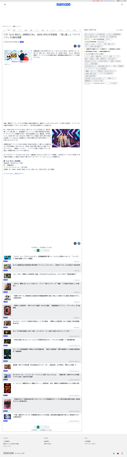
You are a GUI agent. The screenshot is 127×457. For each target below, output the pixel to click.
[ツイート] (75, 46)
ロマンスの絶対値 (101, 68)
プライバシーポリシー (90, 443)
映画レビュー (111, 78)
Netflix (87, 39)
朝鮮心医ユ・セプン (101, 56)
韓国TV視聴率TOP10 (105, 51)
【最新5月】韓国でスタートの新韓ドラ (96, 49)
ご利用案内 (6, 441)
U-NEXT (87, 44)
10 (53, 250)
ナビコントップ (6, 26)
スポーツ (60, 30)
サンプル (87, 83)
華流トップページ (90, 71)
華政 (92, 56)
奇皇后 (92, 58)
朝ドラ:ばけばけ (89, 34)
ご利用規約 (87, 441)
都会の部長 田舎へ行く (104, 66)
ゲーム (68, 30)
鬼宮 (86, 58)
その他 (74, 30)
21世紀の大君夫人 (103, 61)
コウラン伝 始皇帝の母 (106, 73)
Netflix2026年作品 (99, 39)
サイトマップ (7, 446)
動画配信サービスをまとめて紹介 (94, 80)
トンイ (87, 56)
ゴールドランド (89, 68)
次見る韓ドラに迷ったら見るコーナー (95, 78)
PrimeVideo (101, 41)
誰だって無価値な (118, 66)
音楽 (43, 30)
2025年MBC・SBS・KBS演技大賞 (108, 36)
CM (47, 30)
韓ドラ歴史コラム (109, 44)
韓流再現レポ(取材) (114, 49)
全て (9, 30)
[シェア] (79, 46)
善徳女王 (103, 58)
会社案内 (46, 441)
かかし (87, 63)
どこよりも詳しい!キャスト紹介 (94, 54)
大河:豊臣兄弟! (101, 34)
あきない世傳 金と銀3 (91, 36)
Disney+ (108, 39)
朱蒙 (97, 58)
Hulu (100, 44)
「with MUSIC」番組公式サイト (14, 173)
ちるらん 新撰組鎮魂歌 (114, 34)
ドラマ (20, 30)
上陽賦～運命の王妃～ (91, 73)
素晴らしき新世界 (115, 61)
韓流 (14, 30)
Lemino (93, 44)
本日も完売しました (90, 66)
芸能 (31, 30)
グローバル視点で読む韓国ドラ (93, 46)
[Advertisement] (63, 16)
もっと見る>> (111, 83)
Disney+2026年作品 (91, 41)
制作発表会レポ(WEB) (91, 51)
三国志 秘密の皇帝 (90, 75)
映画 (26, 30)
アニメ (37, 30)
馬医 (110, 56)
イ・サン (116, 56)
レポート (53, 30)
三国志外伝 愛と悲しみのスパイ (106, 71)
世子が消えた (111, 58)
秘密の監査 (94, 63)
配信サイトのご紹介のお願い (11, 443)
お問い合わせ (47, 443)
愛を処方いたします (90, 61)
